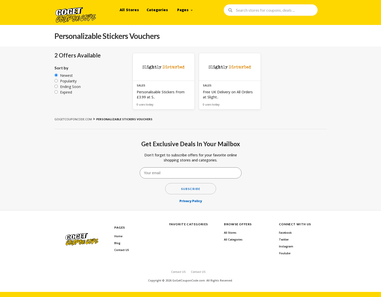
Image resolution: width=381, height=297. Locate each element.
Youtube (284, 253)
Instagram (286, 246)
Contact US (121, 250)
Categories (157, 9)
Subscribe (190, 189)
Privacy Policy (190, 201)
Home (118, 236)
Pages (183, 9)
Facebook (285, 232)
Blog (117, 243)
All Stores (129, 9)
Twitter (284, 239)
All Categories (233, 239)
